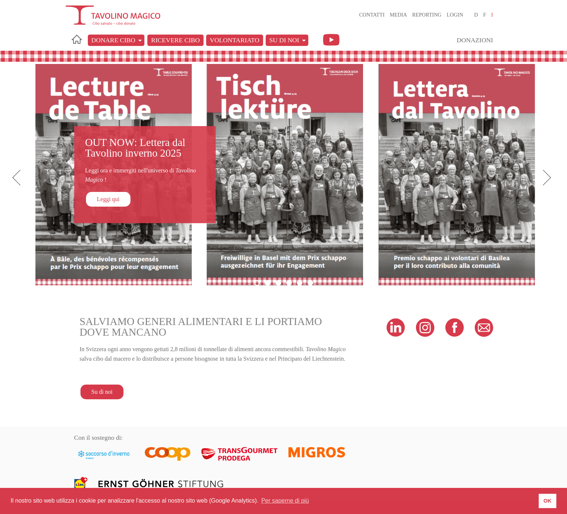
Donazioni (475, 40)
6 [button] (310, 283)
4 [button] (289, 283)
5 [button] (299, 283)
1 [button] (257, 283)
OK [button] (547, 501)
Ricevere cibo (175, 40)
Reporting (427, 14)
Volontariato (234, 40)
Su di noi (284, 40)
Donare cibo (113, 40)
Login (455, 14)
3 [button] (278, 283)
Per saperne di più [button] (285, 500)
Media (398, 14)
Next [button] (545, 177)
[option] (283, 174)
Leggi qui (108, 199)
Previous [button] (22, 177)
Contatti (371, 14)
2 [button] (267, 283)
